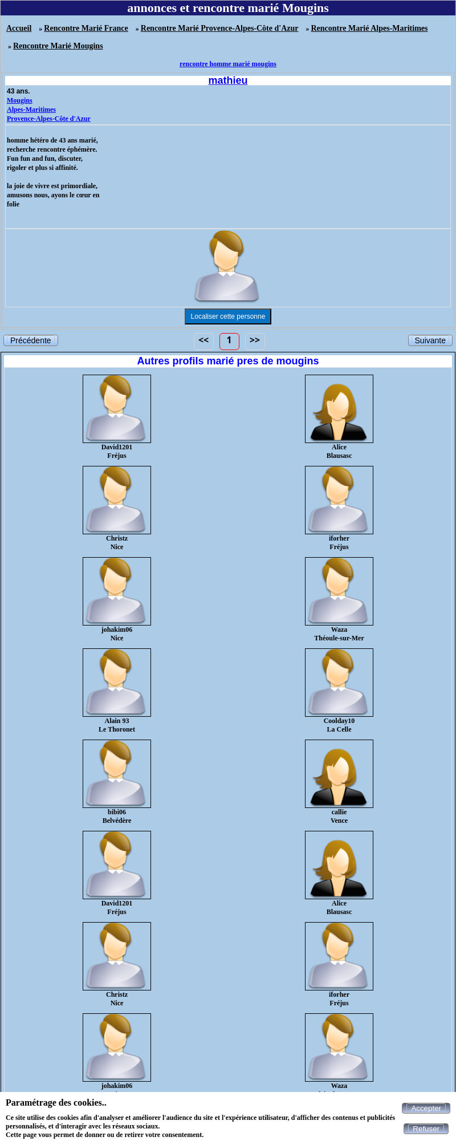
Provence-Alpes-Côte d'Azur (49, 119)
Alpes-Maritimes (31, 109)
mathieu (227, 80)
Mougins (19, 100)
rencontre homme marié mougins (228, 64)
